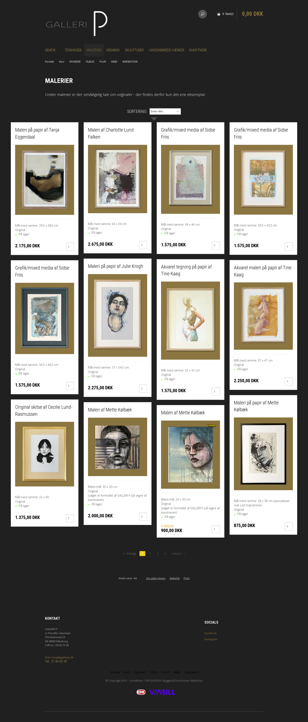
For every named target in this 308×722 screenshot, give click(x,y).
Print (186, 578)
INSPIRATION (130, 61)
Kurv (61, 61)
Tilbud (154, 672)
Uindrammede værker (166, 50)
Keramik (113, 50)
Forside (49, 61)
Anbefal (175, 578)
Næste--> (178, 553)
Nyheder (139, 672)
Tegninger (73, 50)
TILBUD (90, 61)
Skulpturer (134, 50)
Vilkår (114, 61)
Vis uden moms (155, 578)
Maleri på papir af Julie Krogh (115, 266)
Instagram (210, 639)
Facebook (210, 633)
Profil (103, 61)
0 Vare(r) (227, 14)
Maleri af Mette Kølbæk (110, 410)
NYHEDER (75, 61)
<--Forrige (129, 553)
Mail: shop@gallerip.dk (59, 657)
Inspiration (191, 672)
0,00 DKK (252, 14)
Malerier (94, 50)
